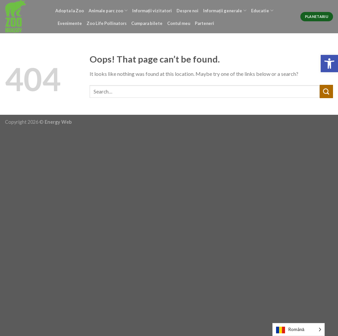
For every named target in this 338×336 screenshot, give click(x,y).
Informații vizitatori (152, 10)
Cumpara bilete (147, 23)
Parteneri (204, 23)
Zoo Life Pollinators (107, 23)
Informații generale (224, 10)
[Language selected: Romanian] (298, 329)
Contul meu (178, 23)
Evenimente (70, 23)
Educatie (262, 10)
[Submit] (326, 91)
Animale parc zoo (108, 10)
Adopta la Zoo (69, 10)
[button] (329, 63)
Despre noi (187, 10)
